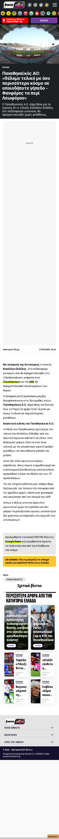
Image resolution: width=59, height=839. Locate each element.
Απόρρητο (53, 836)
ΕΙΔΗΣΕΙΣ (44, 20)
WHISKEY (39, 754)
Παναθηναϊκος (14, 579)
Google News (13, 541)
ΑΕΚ (31, 381)
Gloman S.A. (30, 754)
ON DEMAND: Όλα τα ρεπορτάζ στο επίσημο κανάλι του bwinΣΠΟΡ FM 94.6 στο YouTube (27, 561)
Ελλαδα (5, 67)
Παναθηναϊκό (11, 381)
